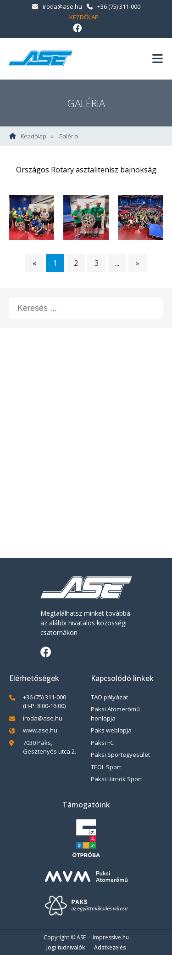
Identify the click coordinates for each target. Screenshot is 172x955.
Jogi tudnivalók (65, 947)
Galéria (68, 136)
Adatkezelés (110, 947)
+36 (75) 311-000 (113, 6)
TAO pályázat (109, 697)
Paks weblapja (111, 730)
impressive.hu (111, 937)
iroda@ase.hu (57, 6)
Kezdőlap (84, 17)
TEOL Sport (106, 767)
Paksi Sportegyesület (120, 754)
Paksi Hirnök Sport (116, 779)
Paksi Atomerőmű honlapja (115, 713)
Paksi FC (102, 742)
